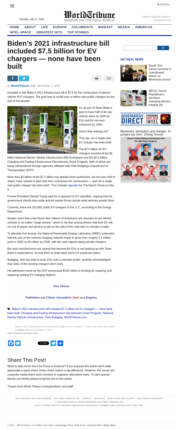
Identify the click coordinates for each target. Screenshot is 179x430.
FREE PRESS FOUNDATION (150, 398)
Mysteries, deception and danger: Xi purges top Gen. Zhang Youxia (145, 133)
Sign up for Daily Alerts (121, 398)
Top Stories (78, 32)
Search (163, 4)
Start (76, 297)
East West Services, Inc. (67, 398)
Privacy (87, 398)
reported (73, 185)
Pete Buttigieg (54, 317)
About (30, 27)
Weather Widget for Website (155, 16)
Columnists (82, 27)
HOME (14, 27)
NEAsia (124, 27)
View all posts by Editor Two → (24, 333)
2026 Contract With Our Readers (33, 398)
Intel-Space (20, 32)
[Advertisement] (146, 216)
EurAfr (60, 27)
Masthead (99, 398)
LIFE (44, 27)
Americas (143, 27)
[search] (138, 48)
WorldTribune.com (75, 317)
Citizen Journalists (58, 297)
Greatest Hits (49, 32)
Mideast (105, 27)
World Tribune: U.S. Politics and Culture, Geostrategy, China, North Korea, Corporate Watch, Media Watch (65, 425)
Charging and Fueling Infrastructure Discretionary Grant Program (61, 313)
